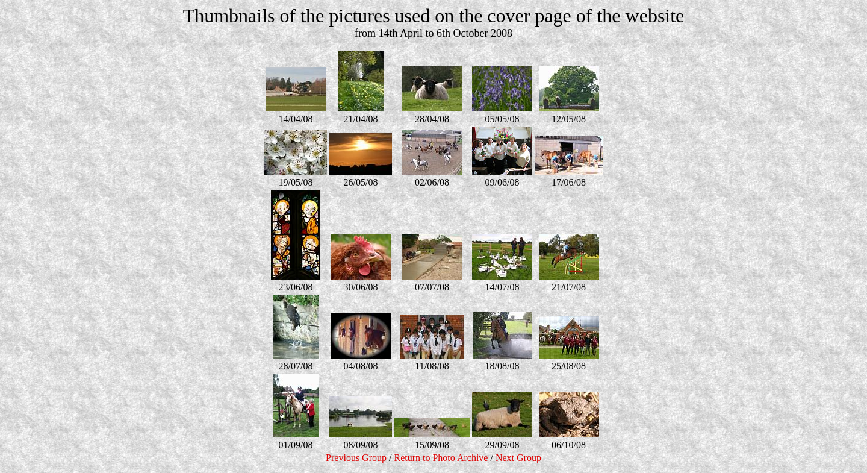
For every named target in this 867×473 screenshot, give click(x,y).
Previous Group (356, 458)
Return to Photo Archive (441, 458)
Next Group (518, 458)
